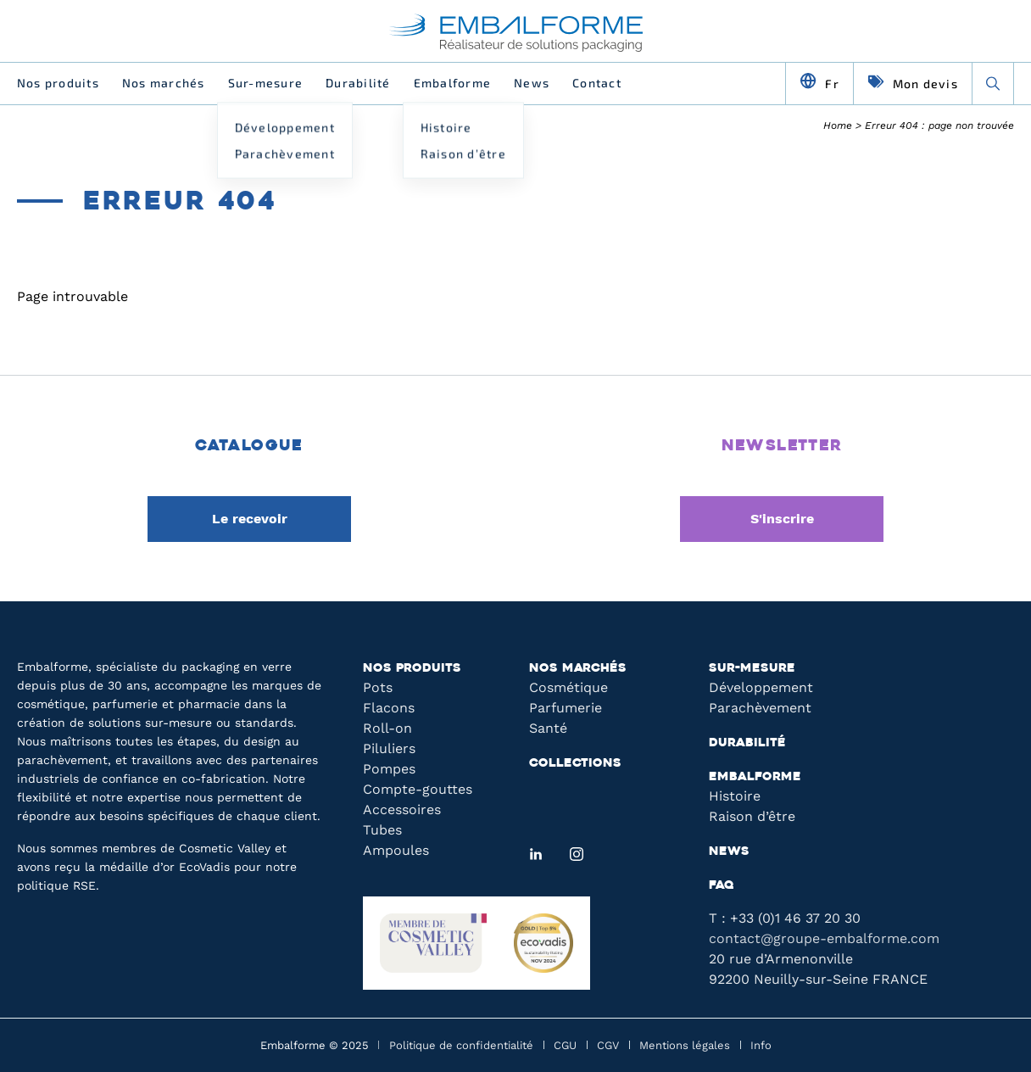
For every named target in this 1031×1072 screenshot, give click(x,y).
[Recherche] (992, 83)
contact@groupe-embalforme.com (824, 938)
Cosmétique (568, 687)
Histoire (735, 796)
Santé (548, 728)
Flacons (389, 708)
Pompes (389, 769)
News (531, 82)
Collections (575, 763)
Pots (378, 687)
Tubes (382, 830)
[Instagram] (576, 854)
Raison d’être (752, 816)
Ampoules (396, 850)
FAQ (721, 885)
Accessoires (402, 809)
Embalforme (452, 82)
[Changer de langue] (819, 83)
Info (761, 1045)
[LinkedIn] (536, 854)
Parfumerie (565, 708)
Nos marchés (163, 82)
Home (837, 125)
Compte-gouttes (417, 789)
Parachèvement (760, 708)
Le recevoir (249, 519)
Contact (596, 82)
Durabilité (358, 82)
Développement (761, 687)
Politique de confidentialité (461, 1045)
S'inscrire (782, 519)
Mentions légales (684, 1045)
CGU (565, 1045)
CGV (608, 1045)
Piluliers (389, 748)
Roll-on (387, 728)
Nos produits (58, 82)
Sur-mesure (265, 82)
